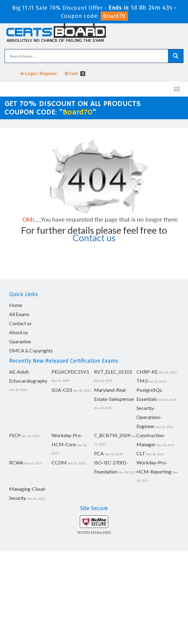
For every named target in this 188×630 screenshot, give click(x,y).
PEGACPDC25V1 (70, 371)
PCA (99, 453)
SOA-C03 (62, 390)
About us (18, 332)
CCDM (59, 462)
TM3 (141, 381)
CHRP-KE (147, 371)
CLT (140, 453)
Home (15, 305)
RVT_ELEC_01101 (113, 371)
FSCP (15, 435)
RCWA (16, 462)
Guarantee (20, 341)
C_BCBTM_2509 (112, 435)
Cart (74, 73)
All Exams (19, 314)
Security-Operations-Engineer (149, 417)
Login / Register (38, 73)
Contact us (94, 237)
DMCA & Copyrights (31, 350)
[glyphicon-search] (175, 56)
